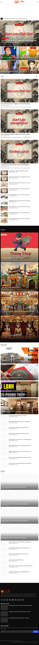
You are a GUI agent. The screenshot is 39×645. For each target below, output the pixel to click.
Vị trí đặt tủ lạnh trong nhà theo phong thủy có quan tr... (15, 394)
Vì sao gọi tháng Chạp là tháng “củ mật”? (13, 257)
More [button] (37, 76)
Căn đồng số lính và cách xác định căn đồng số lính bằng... (20, 605)
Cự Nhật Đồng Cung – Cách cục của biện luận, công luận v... (20, 200)
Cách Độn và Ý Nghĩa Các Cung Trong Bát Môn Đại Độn (19, 571)
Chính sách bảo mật (29, 642)
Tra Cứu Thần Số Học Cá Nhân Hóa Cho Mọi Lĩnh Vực (14, 487)
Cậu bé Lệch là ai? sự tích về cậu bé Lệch (9, 71)
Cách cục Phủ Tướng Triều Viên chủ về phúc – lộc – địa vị (19, 182)
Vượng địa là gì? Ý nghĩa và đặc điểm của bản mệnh (18, 170)
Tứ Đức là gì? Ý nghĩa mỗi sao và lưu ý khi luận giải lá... (15, 164)
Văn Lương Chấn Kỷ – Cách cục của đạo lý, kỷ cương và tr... (20, 206)
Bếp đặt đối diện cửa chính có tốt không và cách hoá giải (15, 411)
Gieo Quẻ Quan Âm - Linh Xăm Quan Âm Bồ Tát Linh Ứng (15, 504)
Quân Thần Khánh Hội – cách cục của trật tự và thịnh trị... (19, 212)
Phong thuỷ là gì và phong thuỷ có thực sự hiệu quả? (19, 427)
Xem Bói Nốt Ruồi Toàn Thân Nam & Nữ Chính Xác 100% (19, 547)
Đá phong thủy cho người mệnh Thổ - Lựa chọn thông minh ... (20, 439)
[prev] (35, 18)
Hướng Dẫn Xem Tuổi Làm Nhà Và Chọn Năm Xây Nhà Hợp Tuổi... (21, 565)
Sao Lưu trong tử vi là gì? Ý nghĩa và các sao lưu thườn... (16, 134)
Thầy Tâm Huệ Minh (5, 44)
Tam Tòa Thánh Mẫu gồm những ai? (11, 335)
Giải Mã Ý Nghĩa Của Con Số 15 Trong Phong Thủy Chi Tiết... (20, 445)
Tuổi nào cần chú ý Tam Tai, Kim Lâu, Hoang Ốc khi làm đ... (15, 360)
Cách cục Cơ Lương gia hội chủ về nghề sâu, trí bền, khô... (20, 176)
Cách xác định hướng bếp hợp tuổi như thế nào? (18, 415)
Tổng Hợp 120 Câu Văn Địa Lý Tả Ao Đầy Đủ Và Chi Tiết (19, 433)
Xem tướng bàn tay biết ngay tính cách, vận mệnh (19, 617)
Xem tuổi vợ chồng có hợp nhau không (16, 559)
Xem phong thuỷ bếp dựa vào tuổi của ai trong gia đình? (19, 421)
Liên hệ (12, 642)
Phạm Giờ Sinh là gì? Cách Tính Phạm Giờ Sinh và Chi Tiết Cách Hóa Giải (18, 57)
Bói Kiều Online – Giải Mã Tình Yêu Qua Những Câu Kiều (15, 520)
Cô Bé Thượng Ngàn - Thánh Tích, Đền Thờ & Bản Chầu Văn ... (18, 311)
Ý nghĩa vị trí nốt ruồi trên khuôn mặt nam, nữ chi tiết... (20, 611)
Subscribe (36, 631)
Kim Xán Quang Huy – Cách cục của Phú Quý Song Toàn (19, 194)
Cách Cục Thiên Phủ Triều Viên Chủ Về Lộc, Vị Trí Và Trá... (19, 218)
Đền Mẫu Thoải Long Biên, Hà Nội (11, 287)
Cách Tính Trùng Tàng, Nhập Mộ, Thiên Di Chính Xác (18, 553)
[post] (19, 33)
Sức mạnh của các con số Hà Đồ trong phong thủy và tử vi (19, 457)
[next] (37, 18)
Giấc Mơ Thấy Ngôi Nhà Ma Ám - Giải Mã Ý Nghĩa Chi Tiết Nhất (15, 18)
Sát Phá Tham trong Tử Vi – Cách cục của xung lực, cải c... (19, 188)
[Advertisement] (19, 8)
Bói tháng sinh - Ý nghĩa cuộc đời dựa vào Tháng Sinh (14, 537)
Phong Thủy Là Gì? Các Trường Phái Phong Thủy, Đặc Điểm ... (20, 463)
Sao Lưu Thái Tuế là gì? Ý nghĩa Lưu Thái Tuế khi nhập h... (16, 103)
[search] (37, 2)
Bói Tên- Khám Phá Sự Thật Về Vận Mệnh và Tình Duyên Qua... (20, 541)
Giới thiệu (35, 642)
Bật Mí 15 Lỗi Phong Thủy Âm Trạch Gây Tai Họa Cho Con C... (20, 451)
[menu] (1, 2)
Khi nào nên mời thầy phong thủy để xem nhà (12, 377)
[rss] (23, 600)
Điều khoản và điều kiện (19, 642)
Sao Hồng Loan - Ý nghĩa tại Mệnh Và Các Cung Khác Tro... (28, 70)
